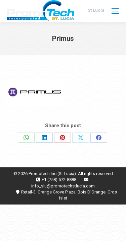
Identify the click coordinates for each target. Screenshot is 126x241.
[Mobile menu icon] (115, 11)
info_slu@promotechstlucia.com (63, 185)
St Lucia (96, 10)
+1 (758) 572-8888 (59, 179)
